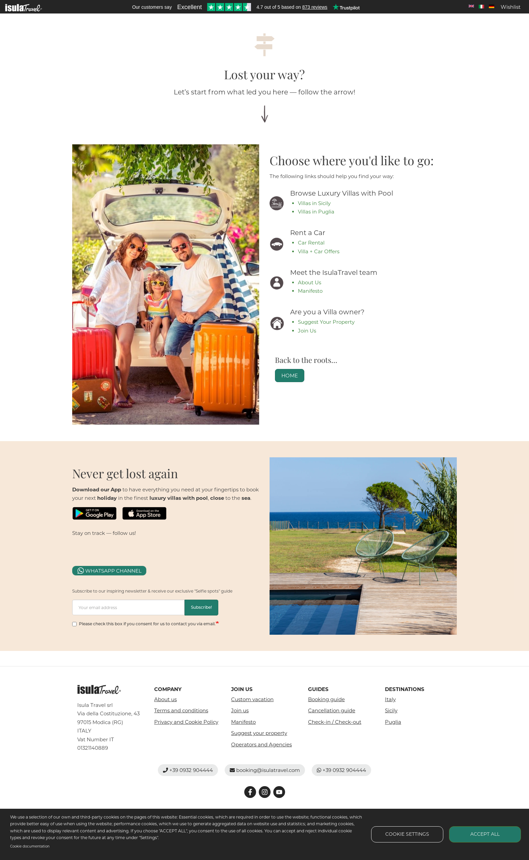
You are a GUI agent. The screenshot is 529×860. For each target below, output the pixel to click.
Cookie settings (407, 834)
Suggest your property (259, 733)
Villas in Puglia (316, 211)
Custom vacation (252, 699)
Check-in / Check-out (334, 722)
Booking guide (326, 699)
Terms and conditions (181, 710)
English (471, 6)
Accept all (485, 834)
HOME (289, 375)
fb (76, 546)
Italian (481, 6)
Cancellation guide (331, 710)
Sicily (391, 710)
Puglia (393, 722)
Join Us (307, 330)
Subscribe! (201, 607)
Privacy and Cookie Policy (186, 722)
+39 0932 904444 (188, 770)
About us (165, 699)
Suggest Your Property (326, 322)
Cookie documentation (30, 846)
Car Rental (311, 242)
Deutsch (491, 6)
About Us (309, 282)
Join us (240, 710)
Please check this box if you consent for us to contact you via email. (144, 623)
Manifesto (310, 291)
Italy (390, 699)
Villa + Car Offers (318, 251)
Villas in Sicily (314, 203)
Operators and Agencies (261, 744)
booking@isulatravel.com (265, 770)
